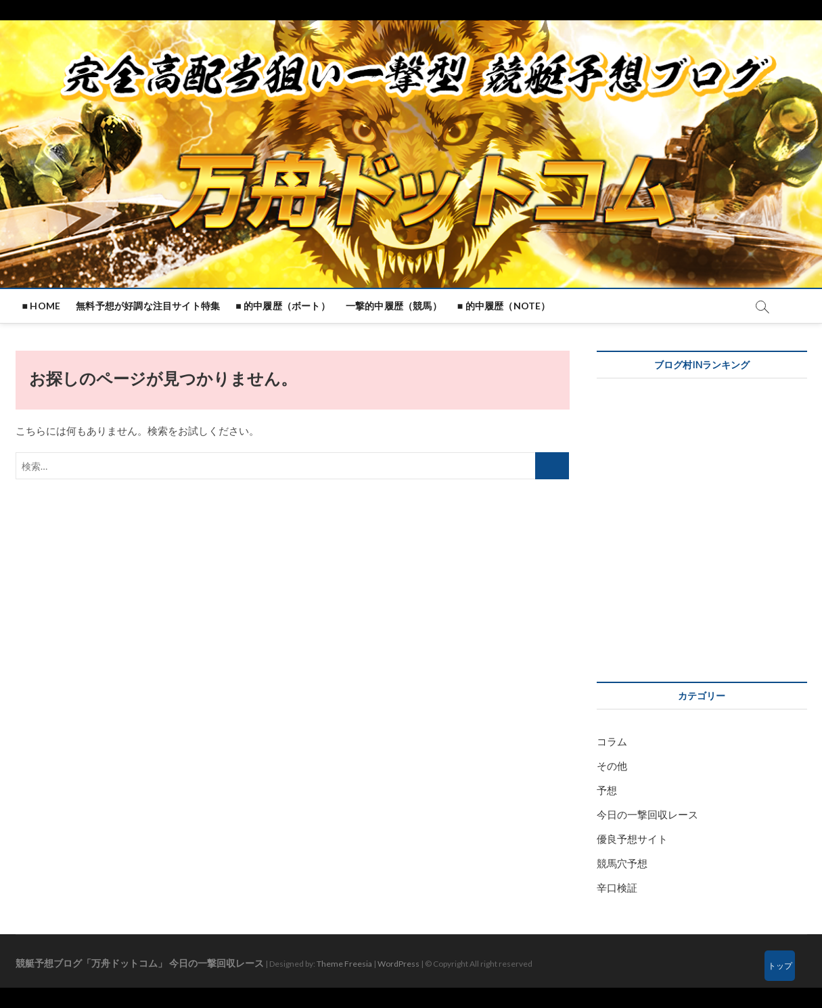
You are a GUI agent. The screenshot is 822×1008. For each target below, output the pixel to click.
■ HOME (41, 305)
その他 (612, 766)
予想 (607, 790)
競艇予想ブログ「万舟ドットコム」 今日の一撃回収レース (140, 963)
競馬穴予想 (622, 863)
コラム (612, 741)
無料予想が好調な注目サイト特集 (148, 305)
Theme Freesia (344, 964)
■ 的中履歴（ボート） (282, 305)
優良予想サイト (632, 839)
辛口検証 (617, 887)
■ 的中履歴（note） (504, 305)
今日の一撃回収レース (647, 814)
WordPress (398, 964)
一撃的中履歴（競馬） (394, 305)
